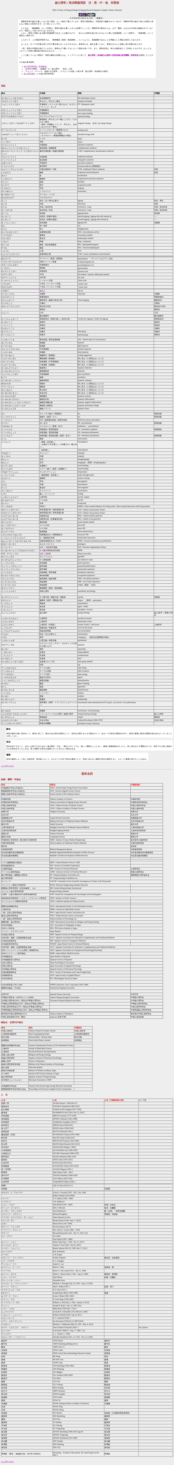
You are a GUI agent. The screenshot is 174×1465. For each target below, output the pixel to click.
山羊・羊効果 (45, 554)
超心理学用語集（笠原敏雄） (36, 66)
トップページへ (7, 766)
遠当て (42, 291)
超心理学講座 (29, 74)
